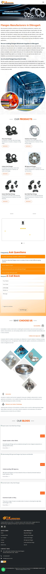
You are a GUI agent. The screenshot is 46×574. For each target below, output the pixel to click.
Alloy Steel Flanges (28, 532)
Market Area (3, 544)
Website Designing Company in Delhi (23, 569)
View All (25, 544)
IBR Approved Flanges (28, 540)
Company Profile (4, 535)
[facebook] (2, 526)
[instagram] (5, 526)
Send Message (28, 310)
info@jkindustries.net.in (8, 558)
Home (2, 532)
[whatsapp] (3, 569)
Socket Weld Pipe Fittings (29, 542)
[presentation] (17, 302)
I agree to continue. (13, 306)
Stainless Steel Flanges (28, 535)
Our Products (3, 537)
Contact (2, 540)
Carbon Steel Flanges (28, 537)
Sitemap (2, 542)
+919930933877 (6, 556)
